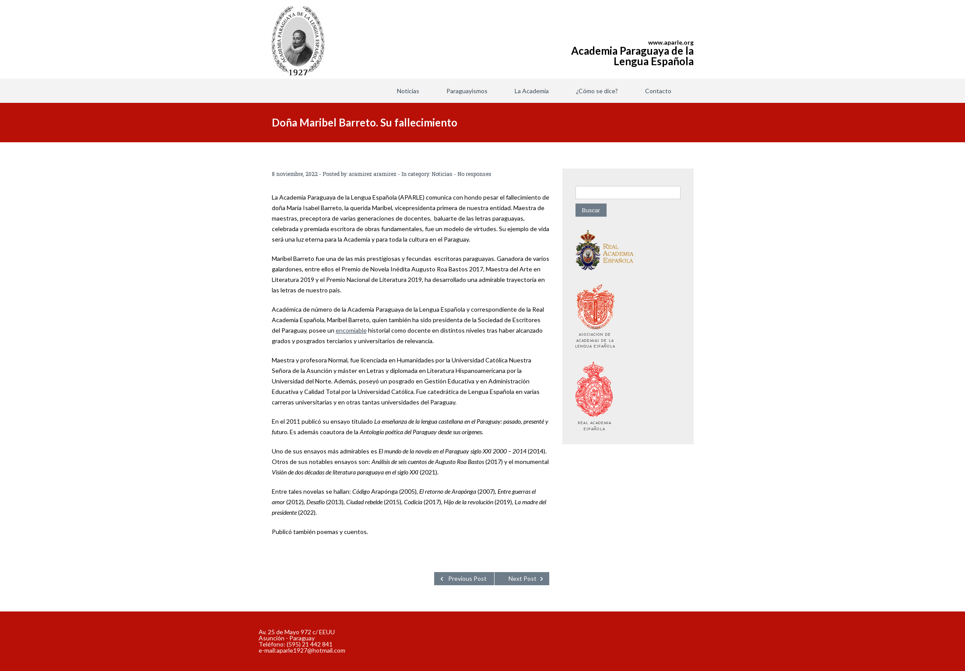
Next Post (523, 578)
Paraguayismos (467, 91)
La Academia (532, 91)
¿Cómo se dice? (597, 91)
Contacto (658, 91)
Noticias (408, 91)
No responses (474, 173)
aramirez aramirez (373, 173)
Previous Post (467, 578)
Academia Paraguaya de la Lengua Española (632, 55)
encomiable (351, 330)
